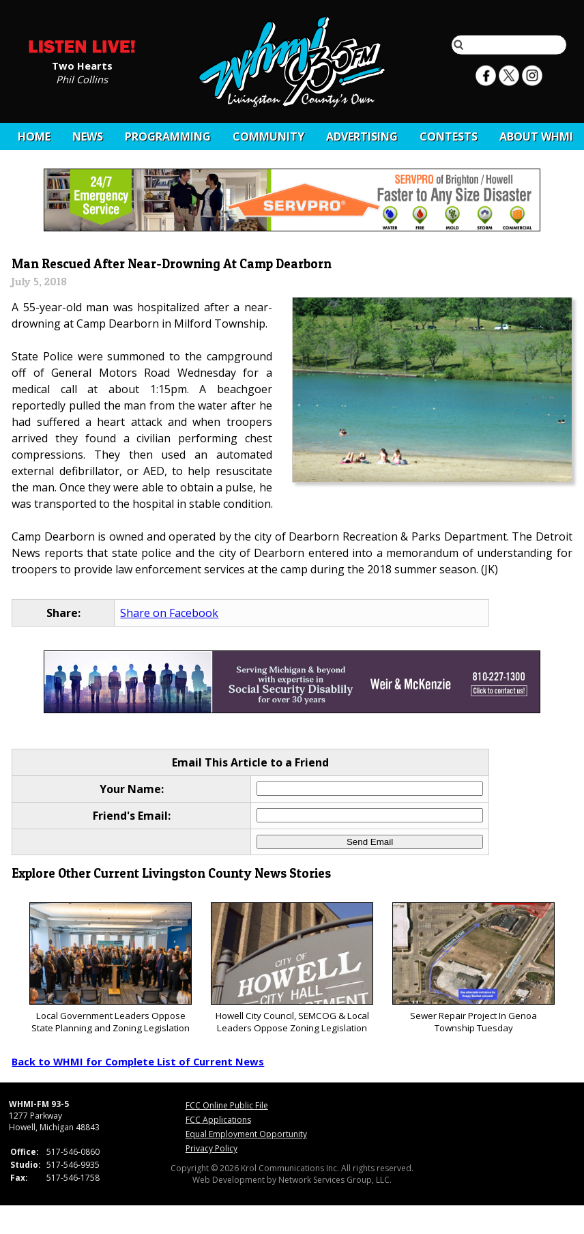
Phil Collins (82, 78)
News (87, 136)
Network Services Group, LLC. (335, 1180)
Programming (168, 136)
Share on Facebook (169, 612)
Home (34, 136)
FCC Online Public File (227, 1105)
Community (268, 136)
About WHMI (536, 136)
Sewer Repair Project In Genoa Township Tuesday (473, 968)
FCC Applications (218, 1119)
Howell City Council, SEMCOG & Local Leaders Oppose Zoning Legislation (292, 968)
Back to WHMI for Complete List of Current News (138, 1061)
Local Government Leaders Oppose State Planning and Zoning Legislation (110, 968)
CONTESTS (449, 136)
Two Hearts (82, 65)
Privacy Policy (211, 1148)
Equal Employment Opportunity (246, 1134)
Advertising (362, 136)
